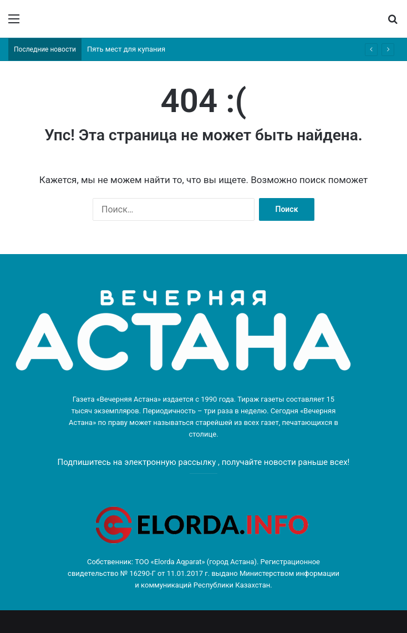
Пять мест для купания (126, 49)
